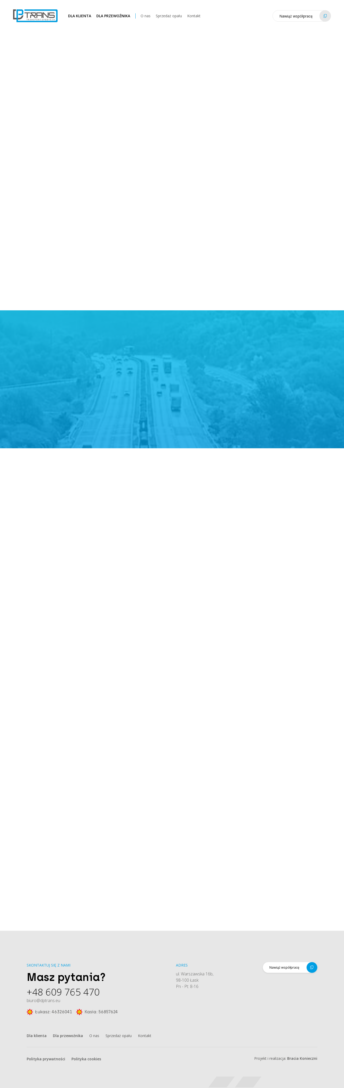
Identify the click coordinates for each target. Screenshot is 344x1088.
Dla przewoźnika (113, 19)
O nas (146, 19)
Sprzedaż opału (169, 19)
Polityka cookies (86, 1058)
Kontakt (194, 19)
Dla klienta (79, 19)
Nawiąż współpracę (305, 19)
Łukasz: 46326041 (49, 1013)
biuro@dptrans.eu (43, 1002)
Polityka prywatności (46, 1058)
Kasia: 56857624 (97, 1013)
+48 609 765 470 (63, 994)
